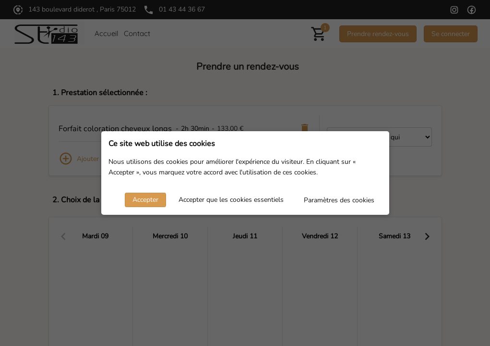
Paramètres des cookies (339, 200)
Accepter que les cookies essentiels (231, 199)
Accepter (145, 199)
